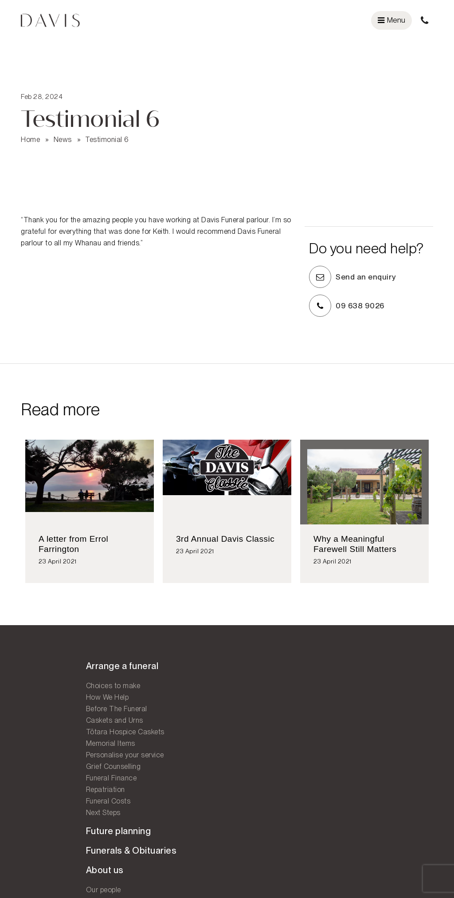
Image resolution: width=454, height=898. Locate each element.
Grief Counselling (48, 772)
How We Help (42, 703)
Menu (391, 20)
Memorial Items (45, 749)
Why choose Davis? (159, 753)
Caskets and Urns (49, 726)
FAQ (134, 765)
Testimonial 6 (107, 130)
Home (30, 130)
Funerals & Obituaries (172, 691)
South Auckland (259, 737)
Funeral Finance (46, 784)
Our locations (262, 671)
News (63, 130)
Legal (412, 875)
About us (146, 710)
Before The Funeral (51, 714)
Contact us (257, 756)
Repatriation (40, 795)
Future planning (159, 671)
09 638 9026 (369, 301)
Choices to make (48, 691)
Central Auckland (261, 691)
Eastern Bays (255, 714)
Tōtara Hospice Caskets (60, 737)
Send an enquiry (375, 272)
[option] (89, 516)
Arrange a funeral (57, 671)
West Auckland (258, 726)
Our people (144, 730)
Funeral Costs (43, 807)
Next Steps (38, 818)
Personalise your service (60, 760)
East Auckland (257, 703)
